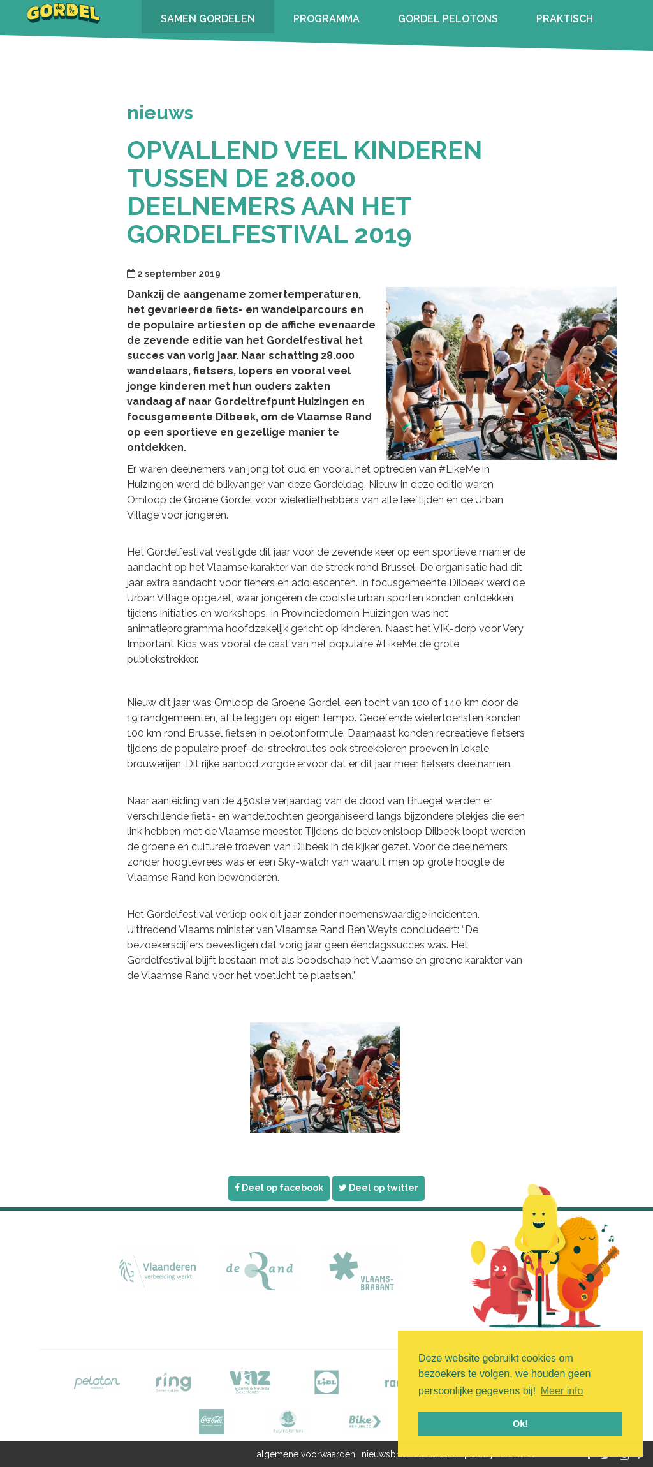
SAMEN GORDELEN (208, 19)
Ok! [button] (520, 1424)
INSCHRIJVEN (194, 52)
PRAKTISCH (564, 19)
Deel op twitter (378, 1188)
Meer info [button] (562, 1390)
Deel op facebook (279, 1188)
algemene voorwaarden (306, 1454)
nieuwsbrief (385, 1454)
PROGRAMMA (326, 19)
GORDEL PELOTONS (448, 19)
